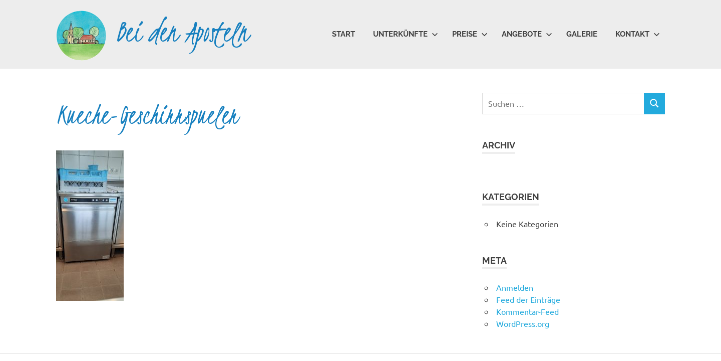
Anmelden (514, 287)
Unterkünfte (405, 34)
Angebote (527, 34)
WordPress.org (522, 323)
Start (343, 34)
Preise (470, 34)
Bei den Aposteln (182, 32)
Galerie (581, 34)
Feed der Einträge (528, 299)
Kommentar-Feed (527, 311)
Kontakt (637, 34)
